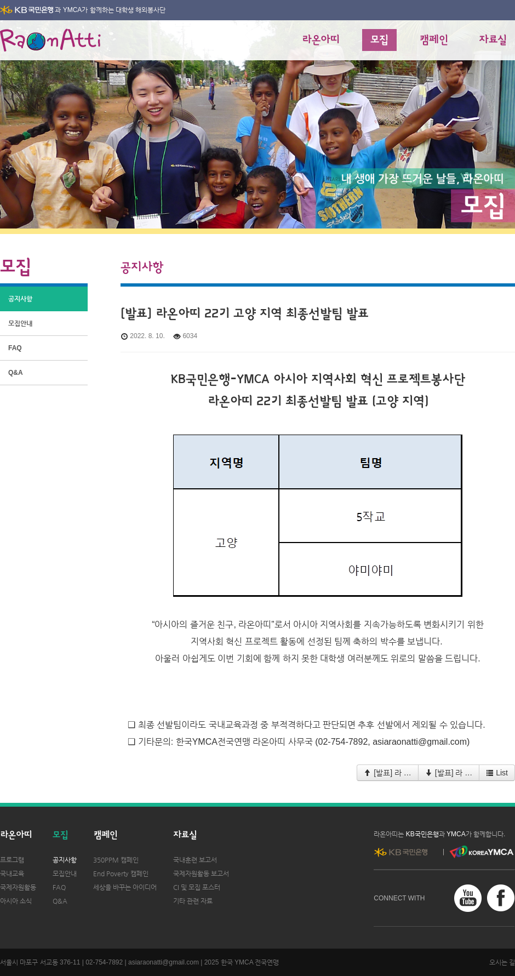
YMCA (72, 10)
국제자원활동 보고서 (201, 873)
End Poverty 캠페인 (120, 873)
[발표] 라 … (387, 772)
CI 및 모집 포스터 (196, 887)
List (497, 772)
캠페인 (433, 40)
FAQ (15, 348)
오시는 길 (502, 962)
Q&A (15, 372)
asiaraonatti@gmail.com (163, 962)
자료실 (493, 40)
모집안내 (20, 323)
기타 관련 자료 (193, 901)
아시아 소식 (16, 901)
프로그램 (12, 860)
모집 (379, 40)
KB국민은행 (422, 834)
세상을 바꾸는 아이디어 (125, 887)
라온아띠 (321, 40)
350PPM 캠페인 (116, 860)
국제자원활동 (18, 887)
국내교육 (12, 873)
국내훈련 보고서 (195, 860)
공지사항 (20, 298)
